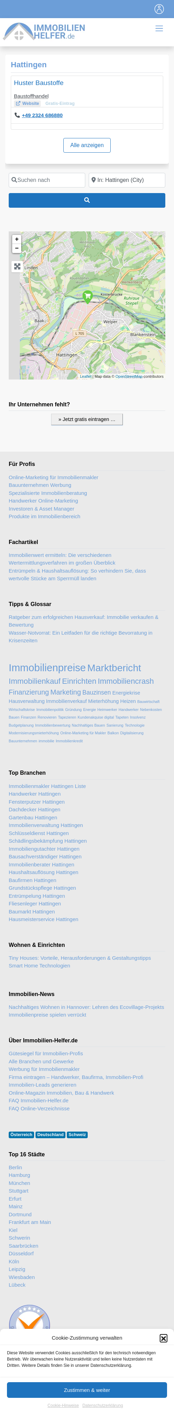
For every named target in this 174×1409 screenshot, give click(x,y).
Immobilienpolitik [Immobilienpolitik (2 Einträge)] (50, 709)
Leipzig (17, 1269)
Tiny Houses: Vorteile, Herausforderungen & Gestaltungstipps (80, 958)
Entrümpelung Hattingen (37, 896)
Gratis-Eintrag (59, 103)
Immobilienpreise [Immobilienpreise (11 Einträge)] (47, 667)
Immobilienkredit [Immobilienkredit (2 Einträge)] (69, 741)
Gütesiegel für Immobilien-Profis (46, 1053)
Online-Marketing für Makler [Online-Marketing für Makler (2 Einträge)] (83, 733)
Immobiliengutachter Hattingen (44, 849)
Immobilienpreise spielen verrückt (47, 1015)
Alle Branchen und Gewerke (41, 1061)
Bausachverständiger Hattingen (45, 856)
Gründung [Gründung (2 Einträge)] (73, 709)
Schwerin (19, 1238)
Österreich (21, 1134)
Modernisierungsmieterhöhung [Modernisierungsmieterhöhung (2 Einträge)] (34, 733)
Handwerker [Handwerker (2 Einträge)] (129, 709)
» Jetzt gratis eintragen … (87, 419)
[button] (163, 1374)
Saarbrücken (23, 1246)
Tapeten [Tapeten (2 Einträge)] (121, 717)
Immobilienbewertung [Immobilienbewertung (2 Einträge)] (52, 725)
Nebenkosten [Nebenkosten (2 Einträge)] (151, 709)
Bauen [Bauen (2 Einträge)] (14, 717)
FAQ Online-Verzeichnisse (39, 1108)
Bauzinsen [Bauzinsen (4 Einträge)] (96, 692)
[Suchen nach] (47, 180)
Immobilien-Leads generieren (42, 1085)
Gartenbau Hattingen (33, 817)
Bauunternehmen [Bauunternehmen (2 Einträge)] (23, 741)
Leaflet (86, 376)
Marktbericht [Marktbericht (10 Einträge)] (114, 668)
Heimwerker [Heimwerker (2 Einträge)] (107, 709)
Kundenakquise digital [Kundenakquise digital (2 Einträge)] (96, 717)
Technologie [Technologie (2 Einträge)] (135, 725)
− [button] (17, 248)
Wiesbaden (22, 1277)
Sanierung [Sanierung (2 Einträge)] (115, 725)
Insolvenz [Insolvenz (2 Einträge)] (138, 717)
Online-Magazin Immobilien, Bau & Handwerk (61, 1093)
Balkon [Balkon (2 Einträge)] (113, 733)
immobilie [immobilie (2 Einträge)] (46, 741)
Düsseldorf (21, 1253)
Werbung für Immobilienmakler (44, 1069)
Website (30, 103)
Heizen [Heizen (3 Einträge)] (128, 701)
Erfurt (15, 1199)
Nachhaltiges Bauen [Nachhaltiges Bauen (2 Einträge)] (88, 725)
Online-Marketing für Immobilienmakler (53, 477)
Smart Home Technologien (39, 965)
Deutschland (50, 1134)
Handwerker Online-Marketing (43, 501)
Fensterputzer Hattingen (37, 802)
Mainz (16, 1206)
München (19, 1183)
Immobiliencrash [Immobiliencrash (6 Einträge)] (126, 681)
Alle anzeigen (87, 145)
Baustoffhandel (31, 96)
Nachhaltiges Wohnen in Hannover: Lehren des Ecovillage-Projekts (86, 1007)
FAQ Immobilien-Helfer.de (39, 1100)
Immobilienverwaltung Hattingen (46, 825)
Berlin (15, 1167)
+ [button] (17, 239)
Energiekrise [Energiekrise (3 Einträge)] (126, 693)
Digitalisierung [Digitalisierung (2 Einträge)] (132, 733)
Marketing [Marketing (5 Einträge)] (65, 692)
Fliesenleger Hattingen (35, 903)
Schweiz (77, 1134)
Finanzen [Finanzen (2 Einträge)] (28, 717)
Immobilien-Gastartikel (127, 1364)
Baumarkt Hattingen (32, 911)
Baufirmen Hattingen (32, 880)
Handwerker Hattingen (35, 794)
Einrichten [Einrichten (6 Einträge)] (79, 681)
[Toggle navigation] (159, 9)
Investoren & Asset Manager (41, 509)
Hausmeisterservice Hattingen (43, 919)
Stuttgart (19, 1191)
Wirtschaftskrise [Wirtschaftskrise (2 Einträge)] (22, 709)
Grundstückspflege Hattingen (42, 888)
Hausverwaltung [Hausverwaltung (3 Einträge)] (27, 701)
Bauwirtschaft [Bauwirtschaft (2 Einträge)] (148, 701)
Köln (14, 1261)
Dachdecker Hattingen (34, 809)
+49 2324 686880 (42, 115)
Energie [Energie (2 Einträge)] (89, 709)
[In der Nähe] (127, 180)
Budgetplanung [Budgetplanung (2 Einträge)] (21, 725)
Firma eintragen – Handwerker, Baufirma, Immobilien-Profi (76, 1077)
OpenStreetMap (129, 376)
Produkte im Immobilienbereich (44, 516)
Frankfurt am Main (30, 1222)
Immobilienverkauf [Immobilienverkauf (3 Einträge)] (66, 701)
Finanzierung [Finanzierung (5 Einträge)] (29, 692)
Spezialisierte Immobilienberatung (48, 493)
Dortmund (20, 1214)
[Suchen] (87, 200)
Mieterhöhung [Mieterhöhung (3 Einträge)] (103, 701)
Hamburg (19, 1175)
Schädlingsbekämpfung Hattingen (48, 841)
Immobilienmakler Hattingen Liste (47, 786)
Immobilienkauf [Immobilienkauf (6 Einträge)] (35, 681)
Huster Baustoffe (39, 82)
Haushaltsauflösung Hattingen (43, 872)
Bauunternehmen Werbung (40, 485)
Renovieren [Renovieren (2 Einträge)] (47, 717)
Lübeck (17, 1285)
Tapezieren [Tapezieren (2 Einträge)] (67, 717)
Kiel (13, 1230)
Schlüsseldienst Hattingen (39, 833)
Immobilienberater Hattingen (41, 864)
